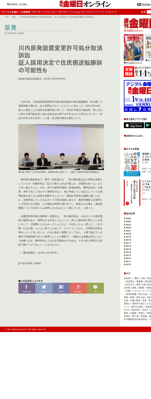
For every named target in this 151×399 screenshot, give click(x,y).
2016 (128, 245)
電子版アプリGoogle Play (72, 11)
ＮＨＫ (126, 309)
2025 (128, 218)
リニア (126, 306)
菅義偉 (139, 281)
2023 (128, 224)
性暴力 (142, 313)
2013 (128, 255)
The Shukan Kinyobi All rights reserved (26, 329)
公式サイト (112, 11)
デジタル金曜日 (10, 11)
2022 (128, 227)
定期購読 (26, 11)
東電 (134, 287)
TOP (6, 17)
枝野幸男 (135, 309)
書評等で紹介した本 (141, 303)
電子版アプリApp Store (45, 11)
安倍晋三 (128, 278)
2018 (128, 239)
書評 (136, 278)
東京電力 (130, 281)
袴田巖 (144, 316)
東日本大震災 (137, 306)
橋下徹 (135, 316)
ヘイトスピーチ (138, 290)
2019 (128, 236)
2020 (128, 233)
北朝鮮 (133, 313)
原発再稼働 (131, 294)
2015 (128, 248)
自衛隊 (141, 287)
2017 (128, 242)
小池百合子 (129, 284)
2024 (128, 221)
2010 (128, 264)
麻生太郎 (140, 297)
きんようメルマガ (96, 11)
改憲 (144, 300)
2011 (128, 261)
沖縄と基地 (135, 300)
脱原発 (21, 33)
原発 (14, 17)
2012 (128, 258)
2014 (128, 251)
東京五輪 (143, 294)
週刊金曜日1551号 (134, 62)
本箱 (143, 278)
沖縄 (128, 290)
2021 (128, 230)
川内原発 (13, 33)
